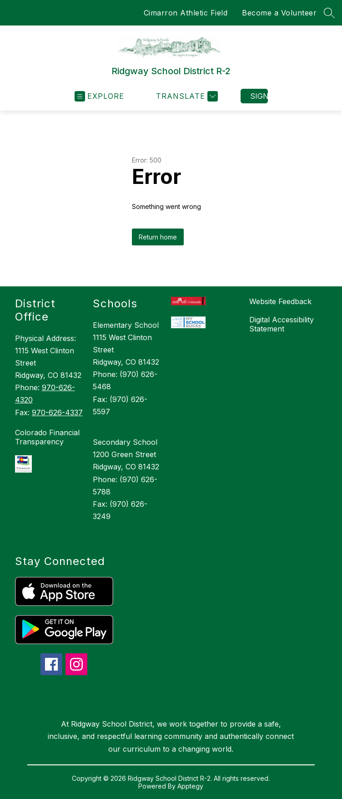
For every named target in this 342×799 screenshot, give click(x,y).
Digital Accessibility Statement (281, 324)
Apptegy (190, 786)
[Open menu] (99, 96)
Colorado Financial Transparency (47, 437)
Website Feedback (280, 301)
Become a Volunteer (279, 12)
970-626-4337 (57, 412)
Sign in (259, 96)
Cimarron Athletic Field (186, 12)
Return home (158, 237)
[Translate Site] (186, 96)
